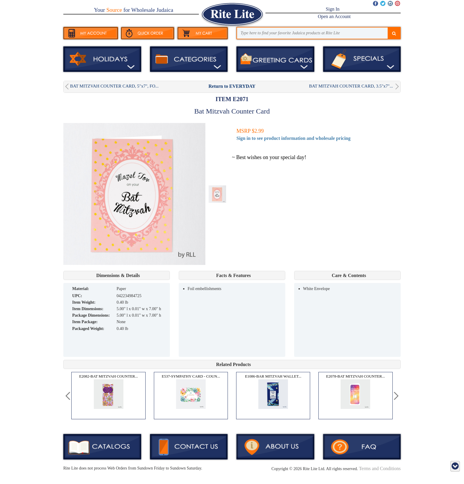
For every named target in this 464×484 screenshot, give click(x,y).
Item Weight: (84, 302)
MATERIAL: (80, 288)
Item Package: (85, 322)
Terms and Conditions (380, 468)
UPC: (77, 296)
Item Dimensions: (87, 309)
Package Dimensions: (91, 315)
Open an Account (334, 16)
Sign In (333, 9)
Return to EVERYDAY (232, 86)
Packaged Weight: (88, 328)
